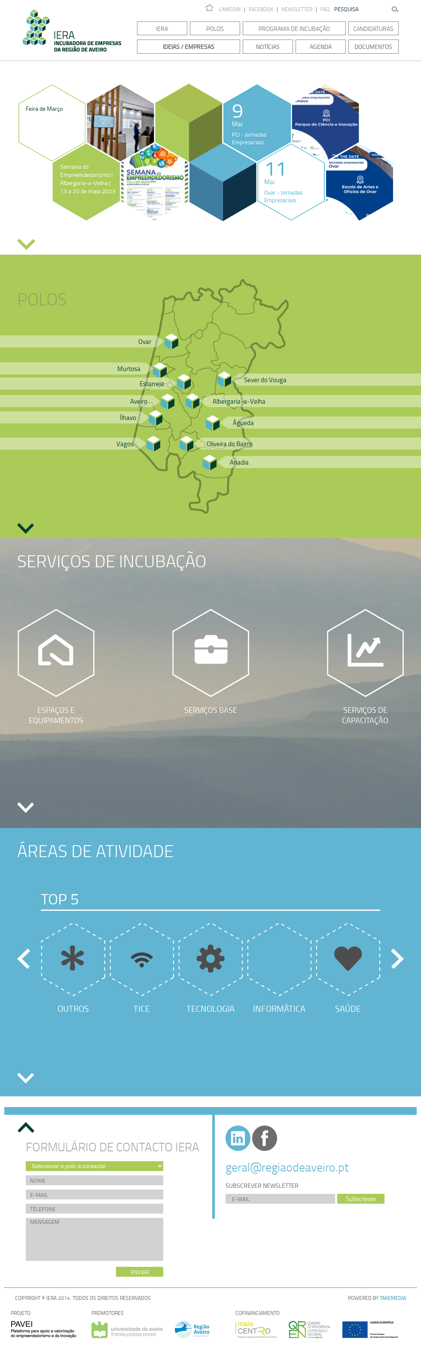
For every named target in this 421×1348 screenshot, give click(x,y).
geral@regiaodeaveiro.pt (287, 1167)
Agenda (321, 47)
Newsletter (297, 9)
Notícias (268, 47)
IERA (162, 28)
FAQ (324, 9)
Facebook (261, 9)
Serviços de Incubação (111, 560)
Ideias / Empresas (188, 47)
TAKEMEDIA (393, 1298)
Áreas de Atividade (95, 850)
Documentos (373, 47)
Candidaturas (373, 28)
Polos (215, 28)
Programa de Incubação (294, 28)
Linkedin (230, 9)
